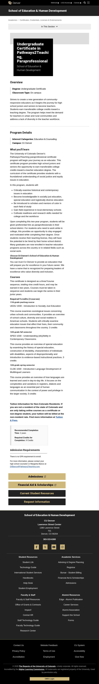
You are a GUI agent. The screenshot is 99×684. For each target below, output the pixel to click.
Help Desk (28, 583)
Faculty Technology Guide (28, 625)
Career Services (71, 605)
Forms (71, 620)
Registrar (71, 567)
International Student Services (28, 573)
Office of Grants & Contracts (28, 605)
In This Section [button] (49, 26)
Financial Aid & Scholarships (71, 578)
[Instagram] (62, 550)
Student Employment (28, 588)
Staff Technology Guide (28, 620)
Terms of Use (49, 651)
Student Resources (28, 557)
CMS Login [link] (49, 679)
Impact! (28, 610)
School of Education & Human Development (37, 10)
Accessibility (79, 651)
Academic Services (71, 557)
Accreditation (19, 657)
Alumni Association (71, 610)
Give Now (79, 657)
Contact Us (19, 645)
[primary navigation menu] (88, 2)
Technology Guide (28, 567)
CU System (79, 645)
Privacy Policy (18, 651)
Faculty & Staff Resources (28, 599)
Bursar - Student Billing (70, 573)
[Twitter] (45, 550)
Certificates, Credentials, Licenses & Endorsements (41, 20)
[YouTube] (54, 550)
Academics (12, 20)
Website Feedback (49, 645)
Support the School (71, 615)
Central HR (28, 615)
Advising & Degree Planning (71, 562)
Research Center (28, 631)
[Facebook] (37, 550)
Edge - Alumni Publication (71, 599)
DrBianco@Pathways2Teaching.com (25, 467)
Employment (49, 657)
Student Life (28, 562)
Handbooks (28, 578)
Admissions (71, 583)
